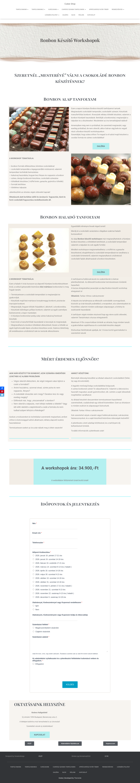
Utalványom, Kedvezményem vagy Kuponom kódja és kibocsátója (60, 615)
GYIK (106, 756)
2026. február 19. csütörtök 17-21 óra (49, 563)
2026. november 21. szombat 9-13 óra (50, 590)
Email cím (37, 533)
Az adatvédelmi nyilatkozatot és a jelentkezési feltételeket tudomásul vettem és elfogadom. (65, 660)
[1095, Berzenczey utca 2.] (100, 720)
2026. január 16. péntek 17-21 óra (48, 556)
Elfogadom (39, 664)
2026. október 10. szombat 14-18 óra (49, 578)
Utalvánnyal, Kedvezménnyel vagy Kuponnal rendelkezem (57, 602)
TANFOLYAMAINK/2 (38, 9)
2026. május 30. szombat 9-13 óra (48, 574)
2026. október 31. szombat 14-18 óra (49, 582)
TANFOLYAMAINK (22, 9)
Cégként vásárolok (42, 632)
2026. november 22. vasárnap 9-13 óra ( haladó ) (54, 593)
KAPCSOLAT (91, 15)
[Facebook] (2, 388)
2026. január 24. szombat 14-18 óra (49, 559)
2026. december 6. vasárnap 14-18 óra (50, 597)
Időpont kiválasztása (41, 552)
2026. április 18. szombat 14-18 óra (49, 571)
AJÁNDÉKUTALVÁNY (52, 15)
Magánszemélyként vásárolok (47, 628)
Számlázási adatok (40, 637)
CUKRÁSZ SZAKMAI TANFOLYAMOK (74, 9)
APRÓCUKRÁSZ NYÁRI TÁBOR (99, 9)
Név (34, 523)
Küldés (70, 684)
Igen (37, 606)
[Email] (2, 395)
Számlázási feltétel (40, 624)
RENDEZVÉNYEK (118, 9)
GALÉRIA (65, 15)
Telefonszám (38, 543)
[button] (11, 129)
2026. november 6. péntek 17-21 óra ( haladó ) (53, 586)
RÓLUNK (81, 15)
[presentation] (49, 677)
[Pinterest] (2, 391)
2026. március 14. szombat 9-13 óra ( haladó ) (53, 567)
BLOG (73, 15)
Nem (37, 610)
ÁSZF (41, 756)
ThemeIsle (77, 778)
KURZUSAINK (53, 9)
